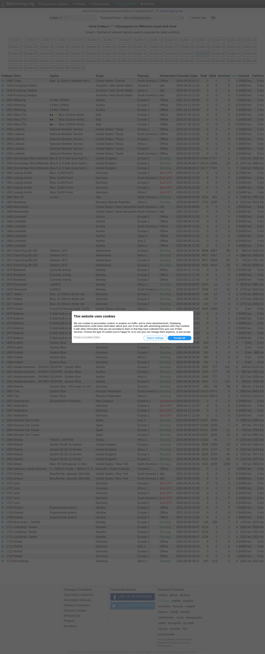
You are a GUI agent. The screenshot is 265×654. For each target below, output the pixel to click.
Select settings (155, 338)
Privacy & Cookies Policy (87, 337)
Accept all (179, 338)
